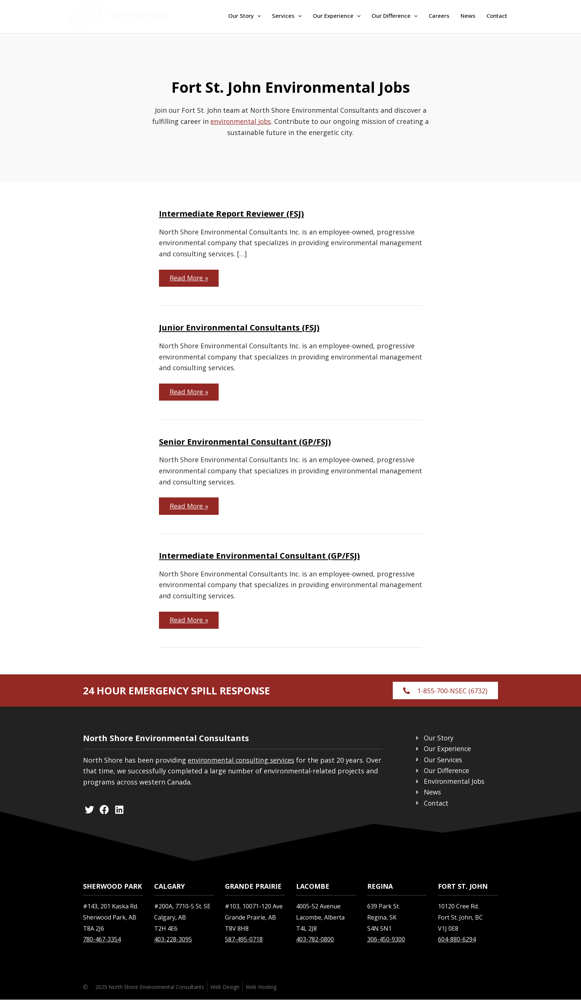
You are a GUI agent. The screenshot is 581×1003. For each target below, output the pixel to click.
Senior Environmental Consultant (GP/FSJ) (245, 442)
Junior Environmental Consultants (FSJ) (239, 327)
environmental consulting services (243, 763)
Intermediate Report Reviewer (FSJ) (231, 213)
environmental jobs (243, 121)
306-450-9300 (386, 942)
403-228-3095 (173, 942)
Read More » (191, 276)
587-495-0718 (244, 942)
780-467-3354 (102, 942)
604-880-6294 (457, 942)
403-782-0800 (315, 942)
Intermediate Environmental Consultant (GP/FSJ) (259, 557)
